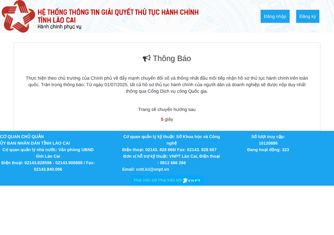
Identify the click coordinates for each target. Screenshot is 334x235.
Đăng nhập (275, 16)
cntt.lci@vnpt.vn (152, 169)
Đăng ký (307, 16)
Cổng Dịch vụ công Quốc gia (177, 91)
